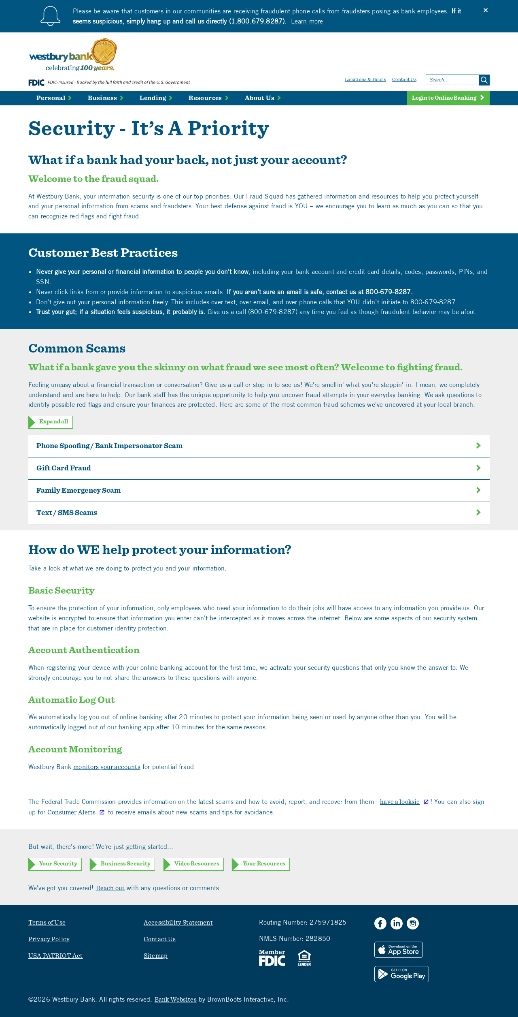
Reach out (110, 888)
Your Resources (264, 864)
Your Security (58, 864)
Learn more (307, 21)
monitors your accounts (106, 767)
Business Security (126, 864)
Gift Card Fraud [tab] (259, 468)
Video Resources (196, 864)
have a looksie (400, 802)
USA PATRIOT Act (55, 956)
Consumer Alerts (71, 812)
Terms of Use (47, 922)
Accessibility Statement (178, 922)
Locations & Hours (365, 79)
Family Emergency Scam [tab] (259, 490)
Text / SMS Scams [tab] (259, 513)
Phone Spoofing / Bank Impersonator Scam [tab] (259, 446)
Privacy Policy (49, 939)
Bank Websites (176, 999)
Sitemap (156, 956)
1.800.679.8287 (256, 21)
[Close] (486, 10)
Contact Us (404, 79)
